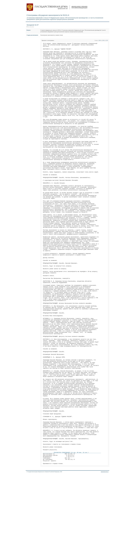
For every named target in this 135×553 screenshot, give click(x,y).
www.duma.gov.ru (104, 550)
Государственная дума (57, 7)
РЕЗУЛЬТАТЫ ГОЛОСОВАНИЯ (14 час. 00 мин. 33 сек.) (72, 529)
